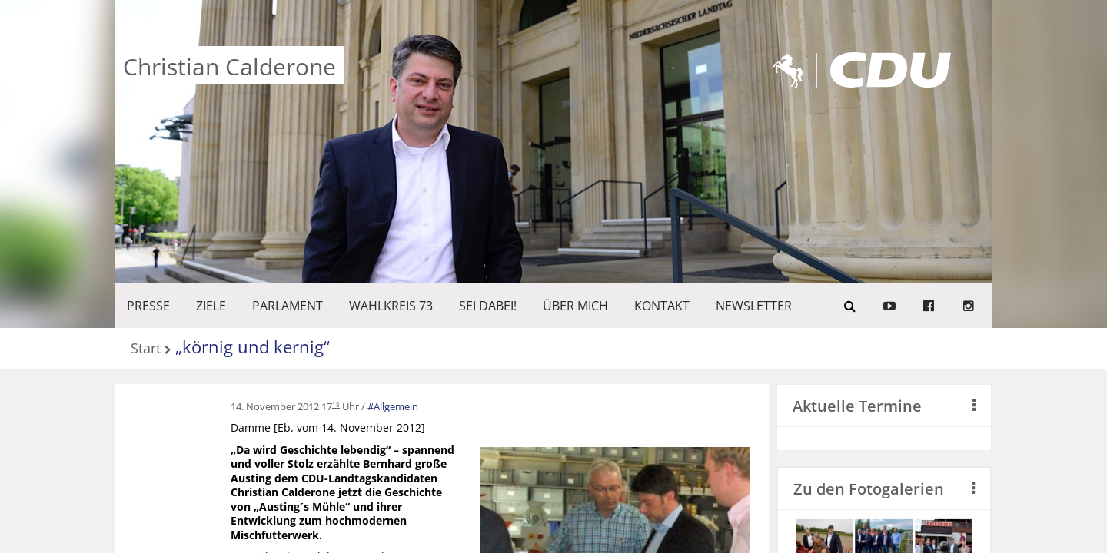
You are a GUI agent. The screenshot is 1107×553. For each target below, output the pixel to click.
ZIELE (211, 305)
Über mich (575, 305)
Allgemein (396, 406)
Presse (148, 305)
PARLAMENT (287, 305)
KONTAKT (662, 305)
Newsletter (754, 305)
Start (146, 349)
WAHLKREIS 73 (391, 305)
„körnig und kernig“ (252, 346)
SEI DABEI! (488, 305)
